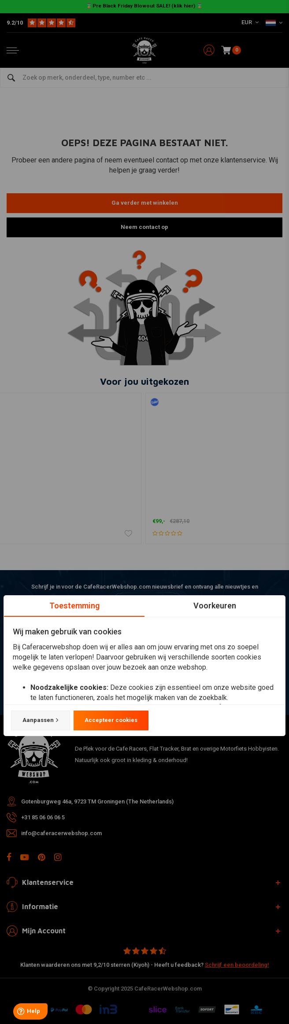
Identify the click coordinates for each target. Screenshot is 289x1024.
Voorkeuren (214, 605)
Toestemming (74, 605)
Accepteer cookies (111, 720)
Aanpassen (40, 720)
